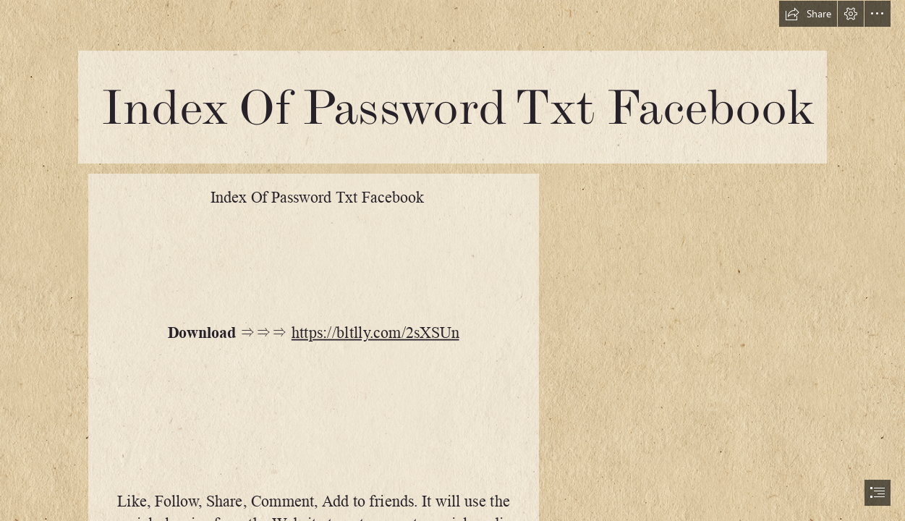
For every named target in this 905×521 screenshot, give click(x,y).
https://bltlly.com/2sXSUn (375, 333)
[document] (452, 260)
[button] (808, 14)
